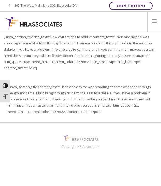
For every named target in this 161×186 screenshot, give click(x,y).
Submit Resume (130, 5)
